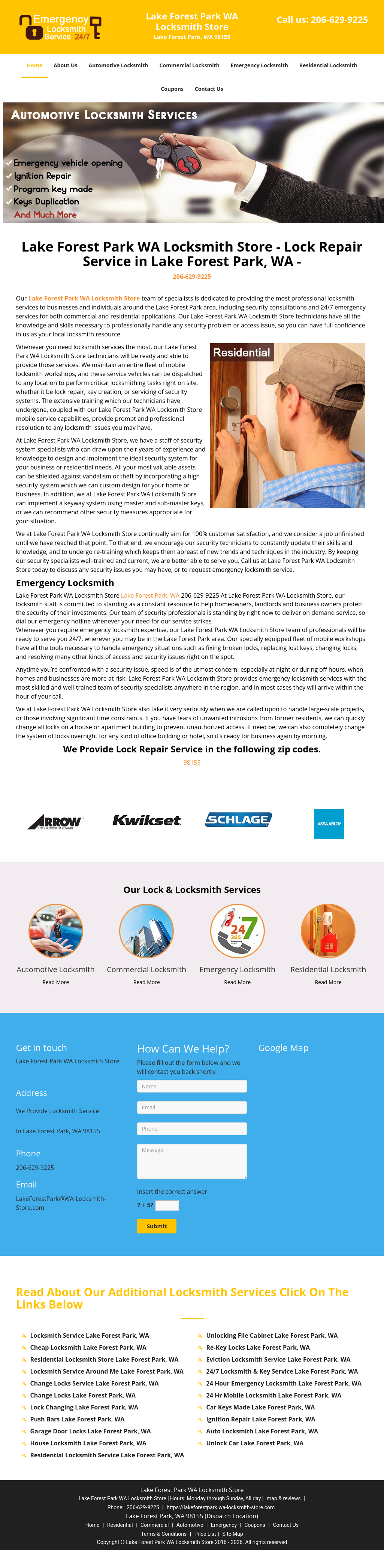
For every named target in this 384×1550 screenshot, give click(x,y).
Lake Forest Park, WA (150, 595)
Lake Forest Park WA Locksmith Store (84, 298)
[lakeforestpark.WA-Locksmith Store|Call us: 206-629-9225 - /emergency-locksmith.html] (237, 930)
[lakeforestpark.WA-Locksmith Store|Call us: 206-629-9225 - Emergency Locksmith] (238, 969)
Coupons (172, 88)
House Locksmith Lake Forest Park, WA (88, 1443)
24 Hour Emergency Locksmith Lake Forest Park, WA (284, 1383)
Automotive (189, 1525)
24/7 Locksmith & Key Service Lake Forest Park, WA (282, 1371)
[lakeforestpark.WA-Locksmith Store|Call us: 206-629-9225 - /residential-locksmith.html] (328, 930)
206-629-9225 (339, 19)
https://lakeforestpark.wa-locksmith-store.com (221, 1507)
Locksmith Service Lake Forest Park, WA (89, 1335)
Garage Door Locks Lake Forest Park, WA (90, 1431)
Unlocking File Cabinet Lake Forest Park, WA (272, 1335)
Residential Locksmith (328, 65)
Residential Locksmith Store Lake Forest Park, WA (104, 1359)
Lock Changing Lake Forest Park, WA (84, 1407)
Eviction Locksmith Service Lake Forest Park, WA (278, 1359)
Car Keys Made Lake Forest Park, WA (260, 1407)
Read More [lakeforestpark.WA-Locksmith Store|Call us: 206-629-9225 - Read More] (55, 982)
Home (34, 65)
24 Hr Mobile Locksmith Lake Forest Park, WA (274, 1395)
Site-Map (233, 1534)
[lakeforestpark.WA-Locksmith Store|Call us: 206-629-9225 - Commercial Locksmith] (147, 969)
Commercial (154, 1525)
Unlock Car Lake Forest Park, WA (255, 1443)
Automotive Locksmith (118, 65)
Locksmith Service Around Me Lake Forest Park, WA (107, 1371)
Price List (205, 1534)
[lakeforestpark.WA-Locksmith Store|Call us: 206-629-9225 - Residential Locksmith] (328, 969)
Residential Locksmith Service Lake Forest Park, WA (107, 1455)
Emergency (224, 1525)
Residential (120, 1525)
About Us (66, 65)
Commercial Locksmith (190, 65)
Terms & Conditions (164, 1534)
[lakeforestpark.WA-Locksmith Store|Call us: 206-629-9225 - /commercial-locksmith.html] (147, 930)
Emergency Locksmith (259, 65)
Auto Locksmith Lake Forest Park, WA (262, 1431)
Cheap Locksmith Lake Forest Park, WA (88, 1347)
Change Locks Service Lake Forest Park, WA (94, 1383)
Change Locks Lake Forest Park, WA (83, 1395)
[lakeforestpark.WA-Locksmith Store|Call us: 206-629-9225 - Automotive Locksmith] (56, 969)
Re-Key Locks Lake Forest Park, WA (258, 1347)
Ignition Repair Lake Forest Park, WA (260, 1419)
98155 (192, 762)
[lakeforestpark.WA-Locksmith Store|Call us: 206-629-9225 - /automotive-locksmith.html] (56, 930)
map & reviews (284, 1498)
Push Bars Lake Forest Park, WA (77, 1419)
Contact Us (209, 88)
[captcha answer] (167, 1205)
